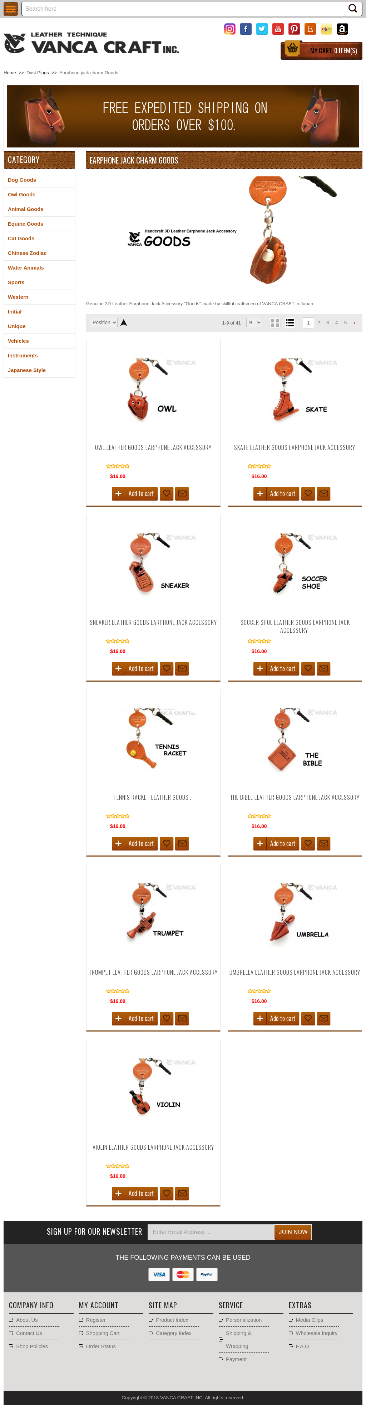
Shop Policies (32, 1346)
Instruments (23, 355)
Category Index (173, 1333)
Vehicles (18, 341)
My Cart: (333, 50)
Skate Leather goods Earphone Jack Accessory (294, 447)
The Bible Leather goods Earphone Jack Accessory (295, 797)
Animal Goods (25, 209)
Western (18, 297)
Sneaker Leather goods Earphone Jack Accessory (153, 622)
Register (96, 1320)
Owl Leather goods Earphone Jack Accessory (153, 447)
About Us (27, 1320)
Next (354, 322)
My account (99, 1305)
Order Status (101, 1346)
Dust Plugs (37, 72)
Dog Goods (22, 180)
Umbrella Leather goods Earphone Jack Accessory (294, 972)
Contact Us (29, 1333)
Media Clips (309, 1320)
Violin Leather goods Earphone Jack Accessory (153, 1147)
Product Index (172, 1320)
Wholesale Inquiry (317, 1333)
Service (231, 1305)
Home (10, 72)
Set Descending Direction (124, 322)
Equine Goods (25, 224)
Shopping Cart (103, 1333)
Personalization (244, 1320)
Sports (16, 282)
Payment (236, 1359)
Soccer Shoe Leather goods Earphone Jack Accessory (295, 626)
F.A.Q (302, 1346)
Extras (300, 1305)
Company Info (31, 1305)
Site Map (163, 1305)
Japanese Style (27, 370)
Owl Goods (21, 194)
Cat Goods (21, 238)
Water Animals (26, 268)
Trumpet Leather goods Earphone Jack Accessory (153, 972)
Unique (17, 326)
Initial (14, 312)
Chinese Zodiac (27, 253)
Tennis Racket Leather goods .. (153, 797)
